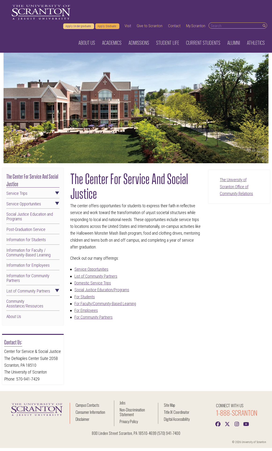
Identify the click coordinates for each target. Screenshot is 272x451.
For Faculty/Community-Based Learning (106, 306)
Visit (128, 28)
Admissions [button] (139, 45)
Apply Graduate (107, 29)
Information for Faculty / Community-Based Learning (28, 255)
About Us (13, 319)
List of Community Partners (96, 279)
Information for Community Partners (27, 281)
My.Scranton (195, 28)
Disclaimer (83, 422)
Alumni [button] (233, 45)
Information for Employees (28, 268)
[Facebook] (218, 426)
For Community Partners (93, 320)
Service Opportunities (91, 272)
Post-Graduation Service (25, 232)
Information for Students (26, 242)
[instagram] (236, 426)
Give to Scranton (149, 28)
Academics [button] (111, 45)
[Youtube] (246, 426)
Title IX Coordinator (176, 415)
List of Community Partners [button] (32, 294)
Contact (174, 28)
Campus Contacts (87, 408)
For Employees (86, 313)
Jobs (122, 406)
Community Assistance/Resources (24, 306)
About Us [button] (86, 45)
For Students (84, 299)
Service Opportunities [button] (32, 207)
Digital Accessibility (177, 422)
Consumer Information (90, 415)
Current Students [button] (203, 45)
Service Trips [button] (32, 196)
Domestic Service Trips (93, 286)
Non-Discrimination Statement (132, 415)
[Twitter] (227, 426)
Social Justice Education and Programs (29, 219)
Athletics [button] (256, 45)
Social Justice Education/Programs (103, 292)
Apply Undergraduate (79, 29)
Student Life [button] (167, 45)
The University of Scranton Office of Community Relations (237, 189)
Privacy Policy (129, 424)
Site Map (169, 408)
